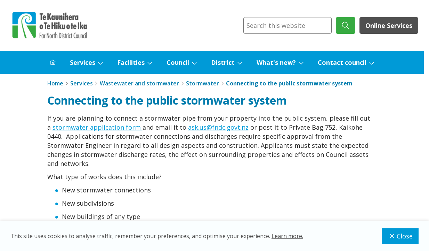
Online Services (388, 25)
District (223, 62)
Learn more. (287, 236)
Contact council (342, 62)
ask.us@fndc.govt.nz (218, 127)
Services (82, 62)
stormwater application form (97, 127)
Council (178, 62)
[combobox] (287, 25)
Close (400, 236)
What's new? (276, 62)
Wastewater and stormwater (139, 83)
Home (55, 83)
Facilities (131, 62)
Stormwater (202, 83)
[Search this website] (287, 25)
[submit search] (345, 25)
